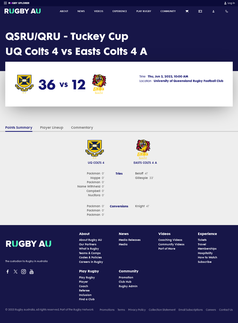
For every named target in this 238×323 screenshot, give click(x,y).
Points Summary (18, 127)
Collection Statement (162, 309)
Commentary (82, 127)
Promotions (107, 309)
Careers (211, 309)
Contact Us (226, 309)
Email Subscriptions (191, 309)
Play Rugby (89, 271)
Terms (121, 309)
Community (128, 271)
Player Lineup (51, 127)
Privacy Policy (137, 309)
